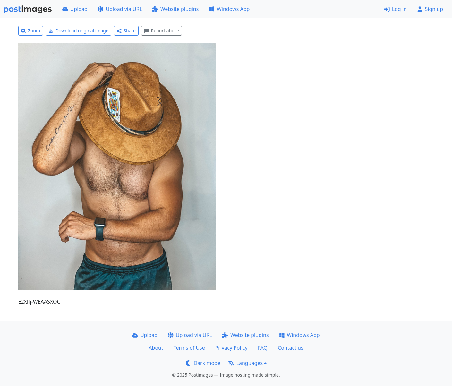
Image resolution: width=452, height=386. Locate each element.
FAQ (263, 347)
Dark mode (203, 362)
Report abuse (161, 31)
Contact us (290, 347)
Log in (395, 9)
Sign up (430, 9)
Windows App (229, 9)
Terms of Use (189, 347)
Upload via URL (120, 9)
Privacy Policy (231, 347)
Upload (75, 9)
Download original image (78, 31)
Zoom (30, 31)
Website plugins (175, 9)
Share (126, 31)
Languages (245, 362)
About (156, 347)
